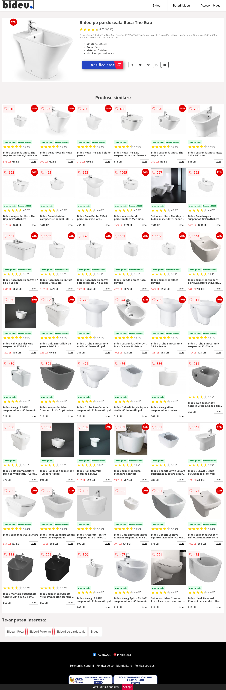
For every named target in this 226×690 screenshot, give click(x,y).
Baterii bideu (181, 5)
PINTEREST (122, 655)
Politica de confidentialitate (114, 666)
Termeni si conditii (82, 666)
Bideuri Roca (15, 631)
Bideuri (157, 5)
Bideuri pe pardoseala (70, 631)
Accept (127, 687)
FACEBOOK (102, 655)
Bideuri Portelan (40, 631)
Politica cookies (145, 666)
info (33, 161)
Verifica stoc (107, 65)
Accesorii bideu (211, 5)
